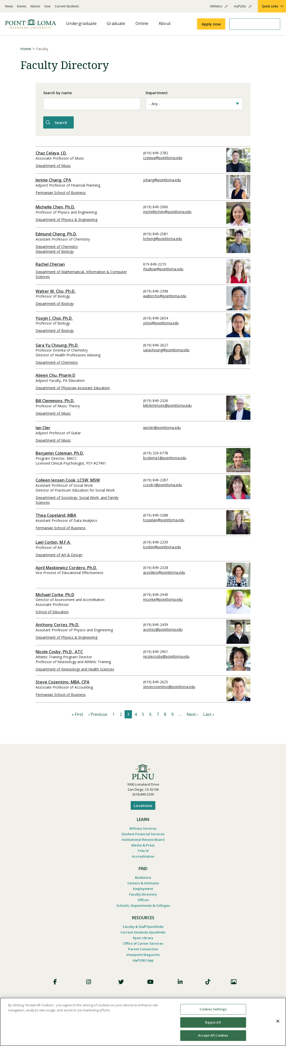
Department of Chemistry (57, 245)
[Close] (277, 1021)
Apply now (211, 23)
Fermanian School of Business (61, 191)
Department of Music (53, 164)
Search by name (57, 92)
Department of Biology (55, 250)
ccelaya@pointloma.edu (162, 157)
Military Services (143, 827)
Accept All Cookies (213, 1035)
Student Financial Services (143, 833)
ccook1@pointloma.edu (162, 484)
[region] (143, 1022)
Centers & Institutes (143, 882)
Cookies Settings (213, 1009)
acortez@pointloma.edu (163, 628)
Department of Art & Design (59, 554)
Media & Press (143, 844)
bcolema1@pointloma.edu (164, 457)
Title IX (143, 850)
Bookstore (143, 876)
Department (157, 92)
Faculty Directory (143, 893)
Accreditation (143, 855)
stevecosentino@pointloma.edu (169, 686)
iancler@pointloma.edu (162, 426)
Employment (143, 888)
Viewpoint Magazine (143, 954)
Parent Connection (143, 948)
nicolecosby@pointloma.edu (166, 655)
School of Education (52, 611)
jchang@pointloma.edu (162, 179)
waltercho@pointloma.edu (164, 295)
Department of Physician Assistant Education (73, 387)
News (9, 6)
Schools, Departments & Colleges (143, 904)
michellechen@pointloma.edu (167, 210)
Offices (143, 899)
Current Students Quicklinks (143, 931)
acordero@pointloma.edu (164, 571)
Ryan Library (143, 937)
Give (47, 6)
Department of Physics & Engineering (66, 218)
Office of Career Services (143, 942)
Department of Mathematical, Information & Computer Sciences (81, 273)
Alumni (35, 6)
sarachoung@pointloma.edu (166, 349)
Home (25, 48)
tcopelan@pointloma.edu (163, 519)
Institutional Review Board (143, 838)
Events (21, 6)
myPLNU (240, 6)
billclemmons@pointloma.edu (167, 404)
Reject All (213, 1022)
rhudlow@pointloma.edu (163, 268)
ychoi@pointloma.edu (161, 322)
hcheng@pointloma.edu (162, 237)
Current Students (67, 6)
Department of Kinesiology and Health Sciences (75, 668)
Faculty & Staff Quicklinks (143, 926)
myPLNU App (143, 959)
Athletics (216, 6)
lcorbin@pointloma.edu (162, 546)
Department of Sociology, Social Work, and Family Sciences (77, 499)
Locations (143, 804)
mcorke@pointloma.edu (163, 598)
